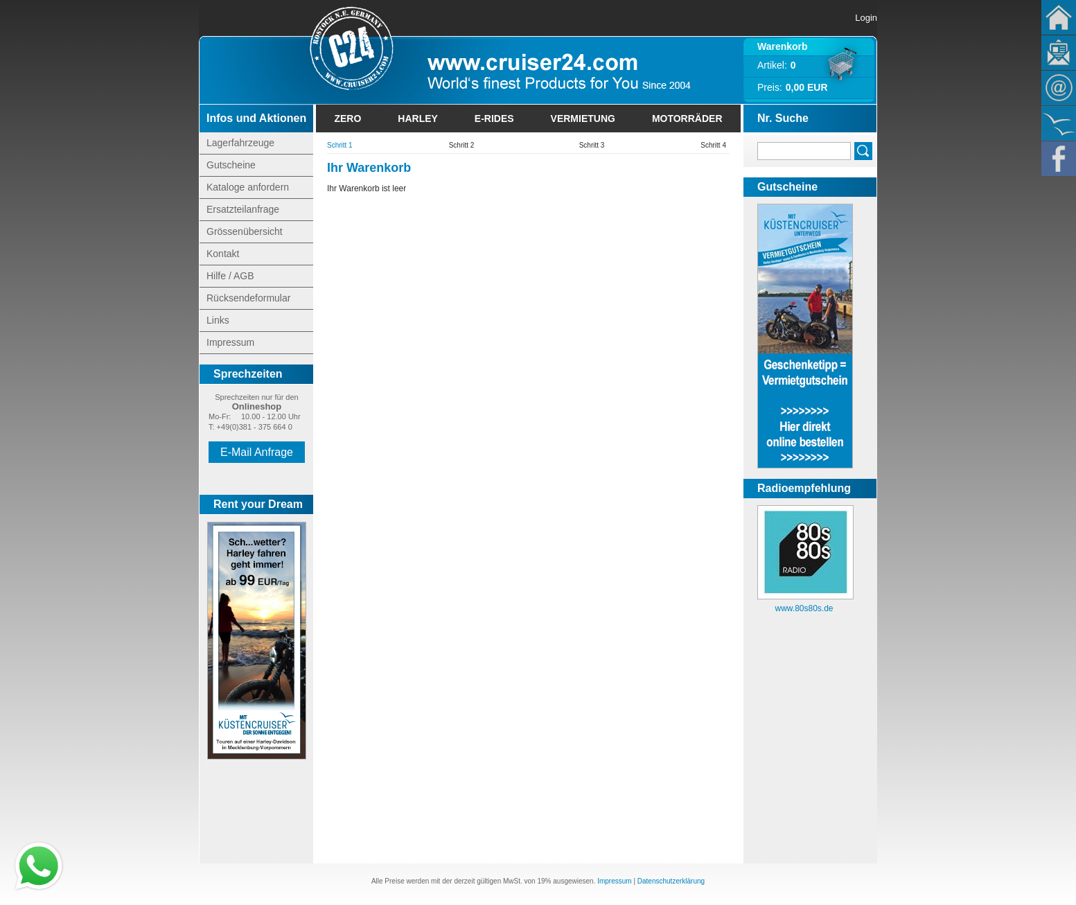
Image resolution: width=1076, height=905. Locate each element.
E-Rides (494, 118)
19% (544, 881)
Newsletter (1058, 52)
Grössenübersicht (244, 231)
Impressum (230, 342)
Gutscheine (231, 164)
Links (217, 320)
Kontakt (1058, 88)
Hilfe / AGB (230, 275)
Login (866, 17)
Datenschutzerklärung (671, 881)
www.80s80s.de (804, 608)
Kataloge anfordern (247, 187)
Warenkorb (782, 46)
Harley (418, 118)
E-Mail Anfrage (256, 452)
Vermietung (583, 118)
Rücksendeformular (248, 298)
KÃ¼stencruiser (1058, 123)
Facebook (1058, 158)
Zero (347, 118)
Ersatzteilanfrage (242, 209)
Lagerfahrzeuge (240, 142)
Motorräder (687, 118)
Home (1058, 17)
